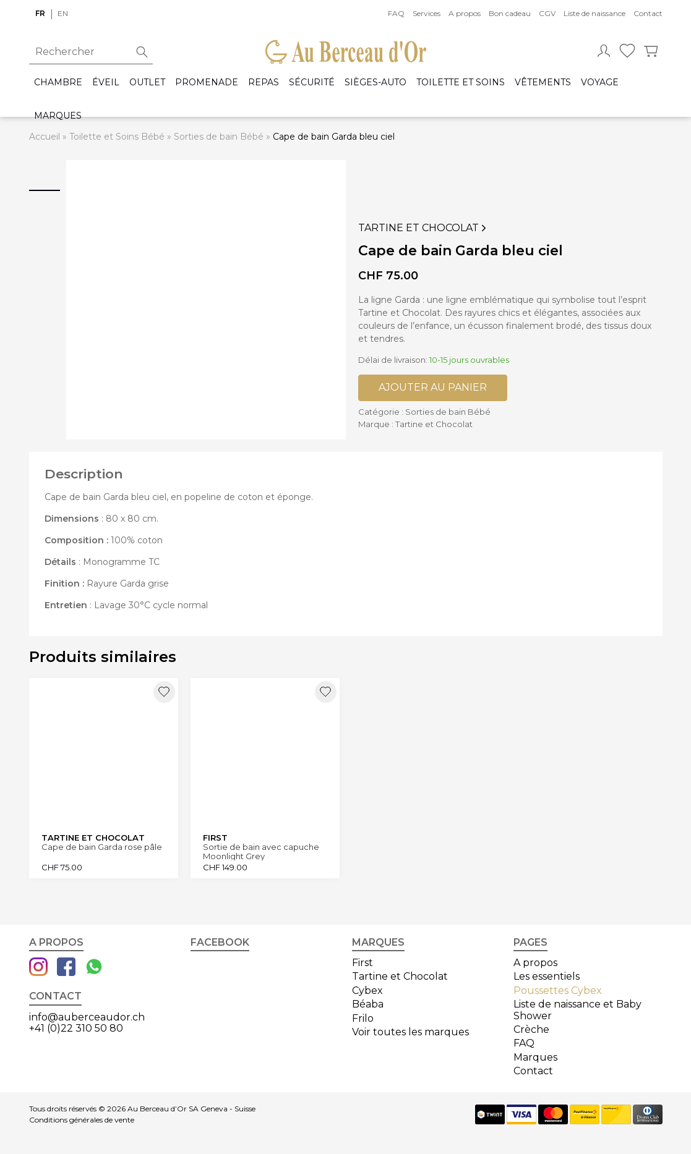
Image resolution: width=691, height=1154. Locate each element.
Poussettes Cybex (557, 990)
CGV (547, 13)
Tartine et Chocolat (423, 228)
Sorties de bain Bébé (219, 136)
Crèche (531, 1029)
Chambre (58, 82)
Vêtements (543, 82)
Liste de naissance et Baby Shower (577, 1009)
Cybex (367, 990)
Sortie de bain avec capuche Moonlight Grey (261, 851)
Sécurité (312, 82)
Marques (58, 116)
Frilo (363, 1018)
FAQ (396, 13)
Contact (648, 13)
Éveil (105, 82)
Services (426, 13)
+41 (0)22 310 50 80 (76, 1028)
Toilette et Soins (460, 82)
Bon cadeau (510, 13)
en (63, 13)
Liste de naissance (594, 13)
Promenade (206, 82)
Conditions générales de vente (81, 1120)
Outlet (147, 82)
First (362, 963)
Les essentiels (546, 976)
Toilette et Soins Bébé (117, 136)
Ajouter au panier (433, 387)
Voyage (600, 82)
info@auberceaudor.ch (87, 1017)
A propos (465, 13)
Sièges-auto (375, 82)
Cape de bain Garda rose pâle (101, 847)
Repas (263, 82)
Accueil (44, 136)
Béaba (368, 1004)
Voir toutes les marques (410, 1032)
